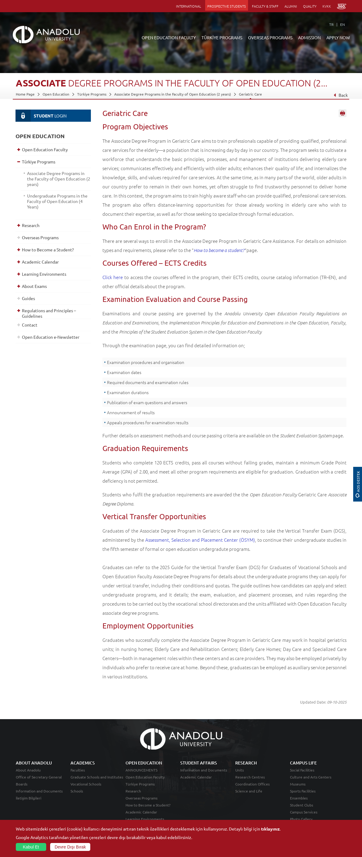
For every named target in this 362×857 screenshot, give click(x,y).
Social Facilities (302, 770)
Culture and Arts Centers (310, 777)
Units (239, 770)
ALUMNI (290, 6)
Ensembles (299, 798)
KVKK (326, 6)
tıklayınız (270, 828)
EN (342, 24)
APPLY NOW (338, 37)
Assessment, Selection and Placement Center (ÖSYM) (200, 540)
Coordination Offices (252, 784)
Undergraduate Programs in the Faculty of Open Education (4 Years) (57, 201)
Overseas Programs (40, 237)
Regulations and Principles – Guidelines (49, 313)
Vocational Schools (86, 784)
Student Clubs (301, 805)
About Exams (34, 286)
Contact (29, 324)
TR (331, 24)
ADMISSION (309, 37)
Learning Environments (44, 274)
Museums (297, 784)
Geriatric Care (250, 94)
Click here (112, 277)
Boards (21, 784)
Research (31, 225)
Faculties (78, 770)
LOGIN (41, 116)
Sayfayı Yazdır (342, 113)
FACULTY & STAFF (265, 6)
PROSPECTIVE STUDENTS (226, 6)
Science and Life (248, 791)
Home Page (25, 94)
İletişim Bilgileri (28, 798)
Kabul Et (31, 847)
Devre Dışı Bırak (70, 847)
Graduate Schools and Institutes (97, 777)
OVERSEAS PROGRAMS (270, 37)
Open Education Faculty (45, 149)
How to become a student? (219, 250)
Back (340, 95)
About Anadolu (28, 770)
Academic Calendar (40, 261)
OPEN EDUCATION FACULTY (169, 37)
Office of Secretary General (39, 777)
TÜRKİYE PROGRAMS (222, 37)
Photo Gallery (301, 819)
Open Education (56, 94)
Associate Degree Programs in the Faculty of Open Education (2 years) (172, 94)
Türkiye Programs (91, 94)
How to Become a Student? (48, 249)
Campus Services (303, 812)
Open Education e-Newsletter (50, 337)
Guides (28, 298)
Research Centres (250, 777)
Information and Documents (39, 791)
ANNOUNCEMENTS (141, 770)
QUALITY (309, 6)
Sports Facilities (302, 791)
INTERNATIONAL (188, 6)
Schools (77, 791)
